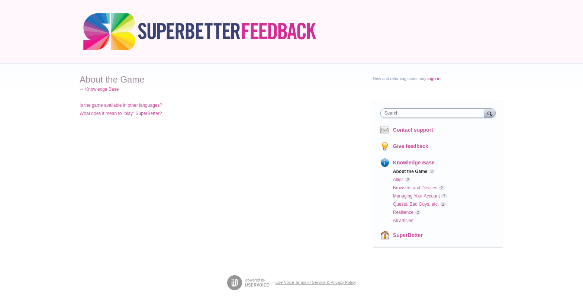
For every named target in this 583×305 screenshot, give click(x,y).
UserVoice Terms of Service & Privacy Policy (316, 282)
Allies (398, 179)
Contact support (413, 129)
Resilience (403, 212)
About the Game (410, 171)
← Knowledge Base (99, 89)
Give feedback (410, 146)
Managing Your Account (416, 196)
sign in (434, 78)
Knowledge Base (414, 163)
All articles (403, 220)
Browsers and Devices (415, 187)
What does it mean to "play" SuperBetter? (121, 113)
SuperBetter (408, 235)
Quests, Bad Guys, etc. (416, 204)
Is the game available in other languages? (121, 105)
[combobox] (434, 113)
